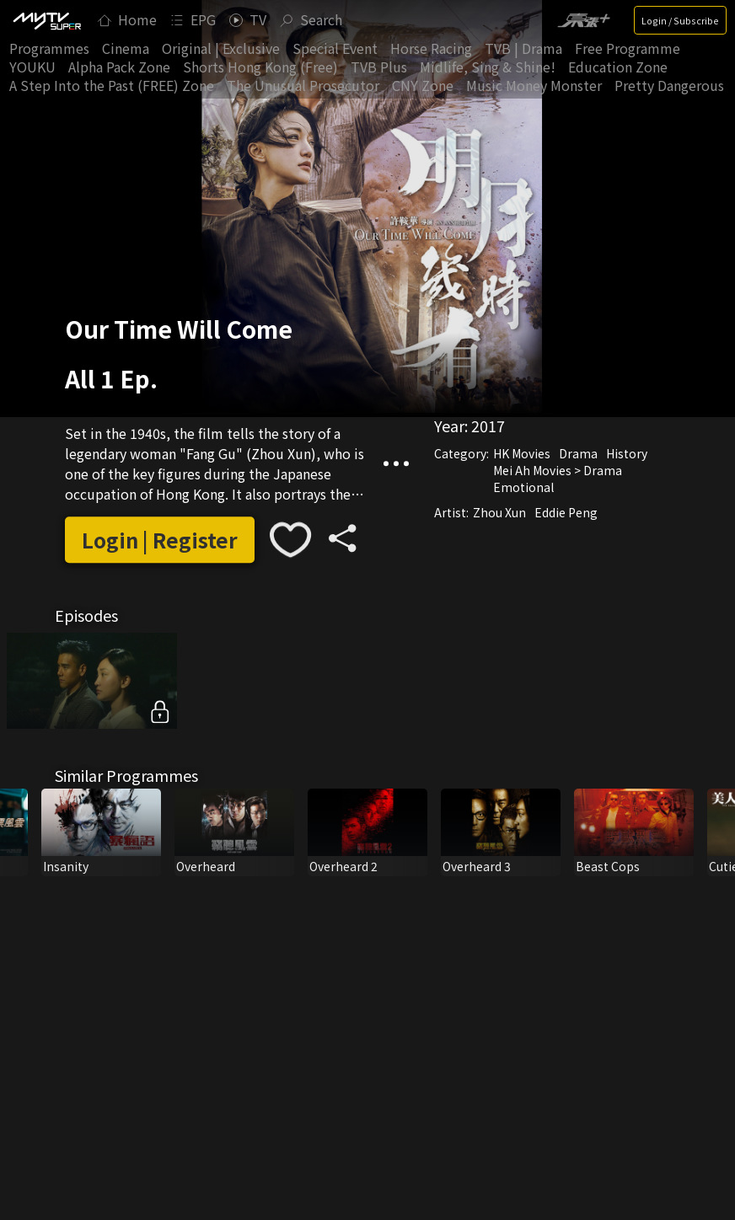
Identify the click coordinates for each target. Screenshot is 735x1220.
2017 (488, 425)
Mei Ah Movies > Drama (557, 470)
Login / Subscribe (680, 20)
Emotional (523, 487)
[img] (46, 20)
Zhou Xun (499, 512)
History (626, 453)
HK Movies (521, 453)
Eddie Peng (566, 512)
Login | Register (160, 539)
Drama (578, 453)
